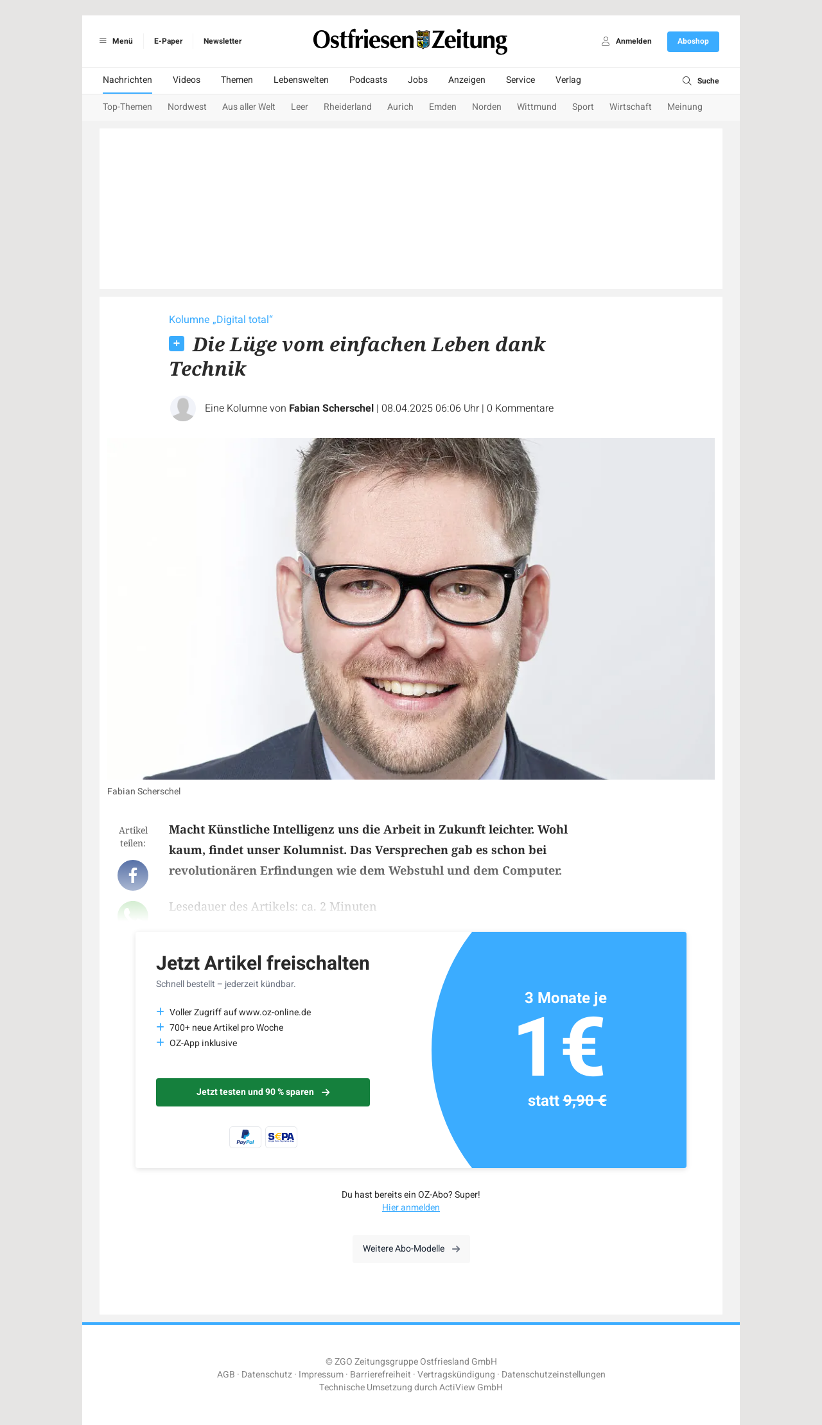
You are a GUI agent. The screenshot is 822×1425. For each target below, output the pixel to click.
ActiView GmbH (471, 1387)
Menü (114, 41)
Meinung (685, 107)
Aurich (400, 107)
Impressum (321, 1374)
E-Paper (168, 41)
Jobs (418, 80)
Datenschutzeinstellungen (554, 1374)
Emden (443, 107)
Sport (583, 107)
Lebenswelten (301, 80)
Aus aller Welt (248, 107)
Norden (487, 107)
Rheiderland (348, 107)
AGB (226, 1374)
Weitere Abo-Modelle (411, 1248)
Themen (237, 80)
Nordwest (187, 107)
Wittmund (537, 107)
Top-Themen (127, 107)
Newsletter (222, 41)
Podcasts (368, 80)
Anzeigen (466, 80)
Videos (186, 80)
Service (520, 80)
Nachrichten (127, 80)
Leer (299, 107)
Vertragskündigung (456, 1374)
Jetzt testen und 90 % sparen (263, 1092)
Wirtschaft (630, 107)
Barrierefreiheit (380, 1374)
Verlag (568, 80)
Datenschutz (266, 1374)
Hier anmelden (411, 1207)
